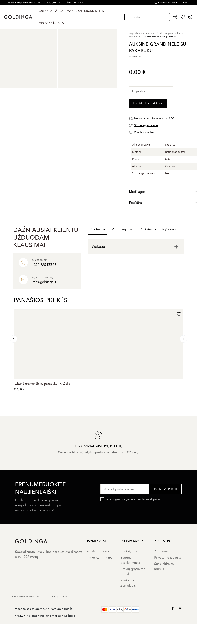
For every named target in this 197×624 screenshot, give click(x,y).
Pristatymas (129, 551)
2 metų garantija (52, 2)
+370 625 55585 (99, 558)
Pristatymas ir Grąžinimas (158, 229)
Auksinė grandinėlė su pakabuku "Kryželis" (42, 384)
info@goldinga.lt (99, 551)
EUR (186, 2)
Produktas (97, 229)
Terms (64, 596)
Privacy (52, 596)
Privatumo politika (167, 557)
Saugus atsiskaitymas (130, 560)
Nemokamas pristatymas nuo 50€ (24, 2)
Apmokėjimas (122, 229)
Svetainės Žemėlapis (128, 583)
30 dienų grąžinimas (73, 2)
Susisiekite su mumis (164, 566)
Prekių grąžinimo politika (132, 571)
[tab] (135, 246)
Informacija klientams (168, 2)
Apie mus (161, 551)
